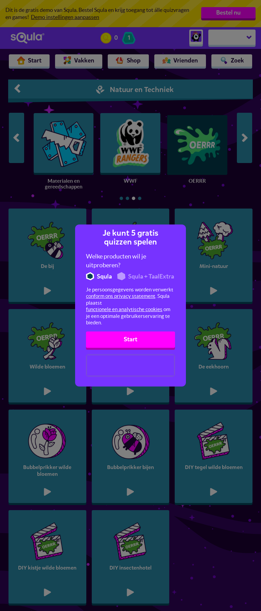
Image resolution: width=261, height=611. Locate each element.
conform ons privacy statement (120, 296)
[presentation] (130, 365)
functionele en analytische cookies (124, 309)
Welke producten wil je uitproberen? (116, 261)
